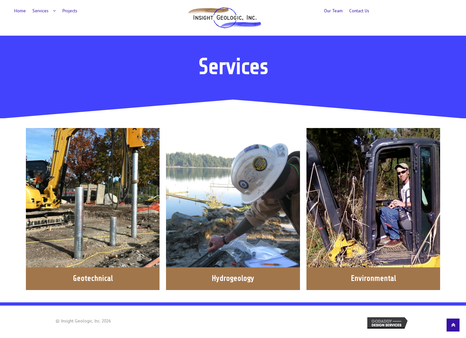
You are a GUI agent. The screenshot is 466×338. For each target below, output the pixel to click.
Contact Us (359, 11)
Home (20, 11)
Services (40, 11)
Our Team (333, 11)
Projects (69, 11)
